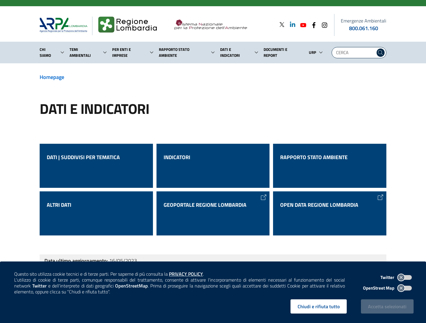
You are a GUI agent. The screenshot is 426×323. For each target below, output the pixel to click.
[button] (62, 52)
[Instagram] (322, 24)
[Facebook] (312, 24)
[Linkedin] (290, 24)
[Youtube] (301, 24)
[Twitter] (281, 24)
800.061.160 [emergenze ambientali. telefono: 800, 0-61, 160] (363, 28)
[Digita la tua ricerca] (355, 52)
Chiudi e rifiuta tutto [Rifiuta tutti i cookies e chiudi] (319, 306)
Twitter (396, 277)
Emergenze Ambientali (363, 20)
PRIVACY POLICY (186, 273)
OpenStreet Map (387, 288)
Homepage (52, 77)
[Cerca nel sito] (381, 53)
